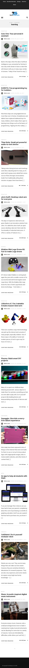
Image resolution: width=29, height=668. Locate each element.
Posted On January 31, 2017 (18, 254)
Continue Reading (7, 77)
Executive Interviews (11, 1)
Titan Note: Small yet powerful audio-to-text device (14, 143)
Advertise (24, 1)
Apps (2, 473)
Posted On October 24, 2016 (18, 423)
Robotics (4, 31)
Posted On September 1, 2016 (18, 539)
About (14, 4)
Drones (3, 246)
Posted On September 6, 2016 (18, 481)
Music (3, 591)
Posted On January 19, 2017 (18, 363)
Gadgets (3, 139)
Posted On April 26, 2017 (17, 93)
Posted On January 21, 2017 (18, 308)
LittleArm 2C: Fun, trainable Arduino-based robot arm (12, 305)
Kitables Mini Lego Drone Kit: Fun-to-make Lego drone (13, 250)
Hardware (4, 415)
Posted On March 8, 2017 (17, 147)
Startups (19, 1)
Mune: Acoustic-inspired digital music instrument (14, 595)
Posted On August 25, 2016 (18, 599)
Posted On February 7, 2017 (18, 202)
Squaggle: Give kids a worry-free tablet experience (13, 419)
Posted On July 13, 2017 (17, 38)
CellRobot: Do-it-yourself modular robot (11, 536)
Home (4, 1)
